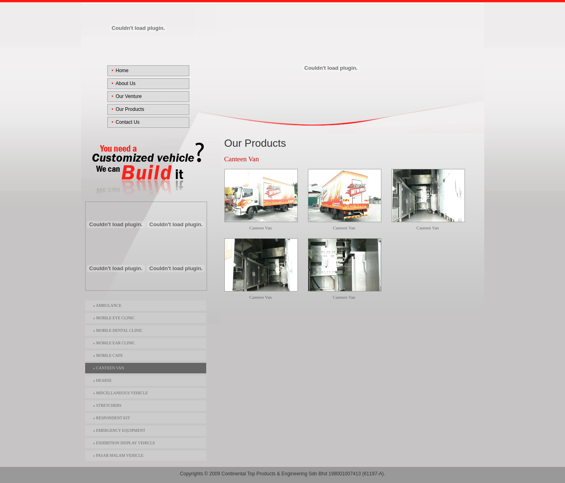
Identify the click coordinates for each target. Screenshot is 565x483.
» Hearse (102, 380)
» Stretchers (107, 405)
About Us (126, 83)
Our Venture (129, 96)
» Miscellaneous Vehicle (120, 393)
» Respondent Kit (111, 418)
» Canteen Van (108, 368)
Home (122, 70)
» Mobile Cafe (108, 355)
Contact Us (128, 122)
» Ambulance (107, 305)
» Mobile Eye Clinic (114, 318)
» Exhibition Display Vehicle (124, 443)
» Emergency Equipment (119, 430)
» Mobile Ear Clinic (114, 343)
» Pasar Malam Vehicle (118, 455)
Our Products (130, 109)
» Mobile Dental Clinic (118, 330)
